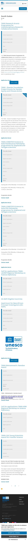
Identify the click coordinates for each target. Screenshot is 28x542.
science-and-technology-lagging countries (14, 72)
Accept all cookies (14, 532)
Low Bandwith (23, 8)
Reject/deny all (14, 536)
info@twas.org (7, 518)
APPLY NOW (14, 82)
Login (25, 3)
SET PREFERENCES (13, 539)
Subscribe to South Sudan (1, 488)
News (20, 499)
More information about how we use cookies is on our (13, 529)
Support (21, 501)
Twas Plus (21, 504)
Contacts (21, 497)
